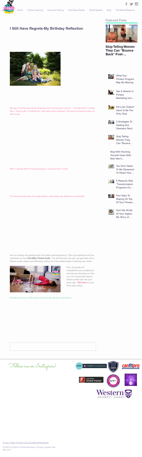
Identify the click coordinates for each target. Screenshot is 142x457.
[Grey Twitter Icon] (131, 4)
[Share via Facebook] (11, 307)
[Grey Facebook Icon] (126, 4)
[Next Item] (133, 33)
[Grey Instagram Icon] (136, 4)
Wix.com (7, 449)
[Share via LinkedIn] (25, 307)
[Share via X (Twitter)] (18, 307)
